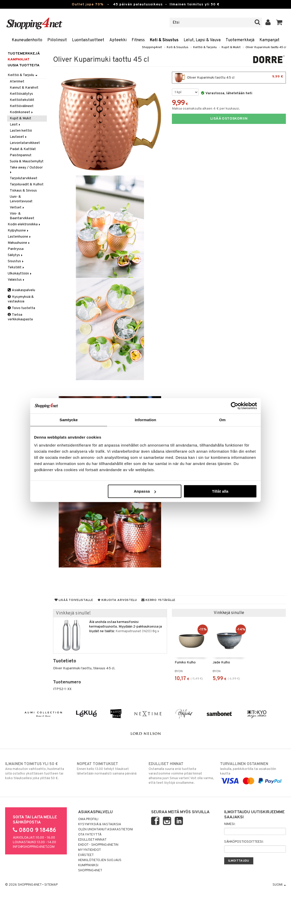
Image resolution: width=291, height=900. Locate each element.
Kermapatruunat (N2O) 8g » (137, 631)
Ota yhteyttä (89, 835)
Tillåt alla (220, 491)
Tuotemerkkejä (240, 40)
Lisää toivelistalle (74, 600)
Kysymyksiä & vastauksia (21, 299)
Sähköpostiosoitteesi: (243, 842)
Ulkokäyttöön (20, 273)
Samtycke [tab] (69, 419)
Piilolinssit (57, 40)
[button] (279, 22)
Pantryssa (16, 249)
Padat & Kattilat (23, 149)
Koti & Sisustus (164, 40)
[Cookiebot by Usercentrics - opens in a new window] (234, 405)
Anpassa (145, 491)
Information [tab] (145, 419)
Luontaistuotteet (88, 40)
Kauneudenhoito (27, 40)
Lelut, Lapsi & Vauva (202, 40)
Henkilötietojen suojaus (99, 860)
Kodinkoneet (22, 112)
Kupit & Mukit (231, 47)
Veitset (17, 207)
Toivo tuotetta (21, 308)
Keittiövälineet (22, 106)
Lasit (15, 124)
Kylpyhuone (18, 230)
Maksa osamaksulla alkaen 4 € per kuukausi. (206, 109)
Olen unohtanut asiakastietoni (105, 830)
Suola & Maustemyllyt (27, 161)
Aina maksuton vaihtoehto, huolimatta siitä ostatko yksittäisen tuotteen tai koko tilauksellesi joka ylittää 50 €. (38, 770)
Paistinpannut (21, 155)
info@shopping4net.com (34, 847)
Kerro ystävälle (158, 600)
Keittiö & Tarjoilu (205, 47)
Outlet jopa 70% (87, 4)
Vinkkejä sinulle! (73, 613)
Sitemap (51, 885)
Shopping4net (152, 47)
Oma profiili (88, 819)
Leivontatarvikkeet (25, 143)
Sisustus (16, 261)
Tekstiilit (16, 267)
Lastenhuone (20, 237)
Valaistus (16, 280)
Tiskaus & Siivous (23, 190)
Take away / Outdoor (27, 169)
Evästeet (86, 855)
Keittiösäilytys (21, 94)
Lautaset (18, 137)
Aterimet (17, 81)
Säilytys (15, 255)
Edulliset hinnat (92, 840)
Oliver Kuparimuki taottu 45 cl (265, 47)
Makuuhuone (19, 243)
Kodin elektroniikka (24, 224)
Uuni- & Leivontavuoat (21, 199)
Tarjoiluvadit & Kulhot (27, 184)
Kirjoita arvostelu (117, 600)
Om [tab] (222, 419)
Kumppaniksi (88, 865)
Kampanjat (269, 40)
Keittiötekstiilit (22, 100)
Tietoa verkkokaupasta (20, 317)
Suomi (279, 885)
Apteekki (118, 40)
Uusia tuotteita (23, 65)
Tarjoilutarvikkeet (23, 178)
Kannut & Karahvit (24, 88)
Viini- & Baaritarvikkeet (22, 215)
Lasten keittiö (21, 131)
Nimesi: (229, 824)
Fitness (138, 40)
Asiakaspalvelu (21, 290)
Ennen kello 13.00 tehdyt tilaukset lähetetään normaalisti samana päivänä (110, 768)
